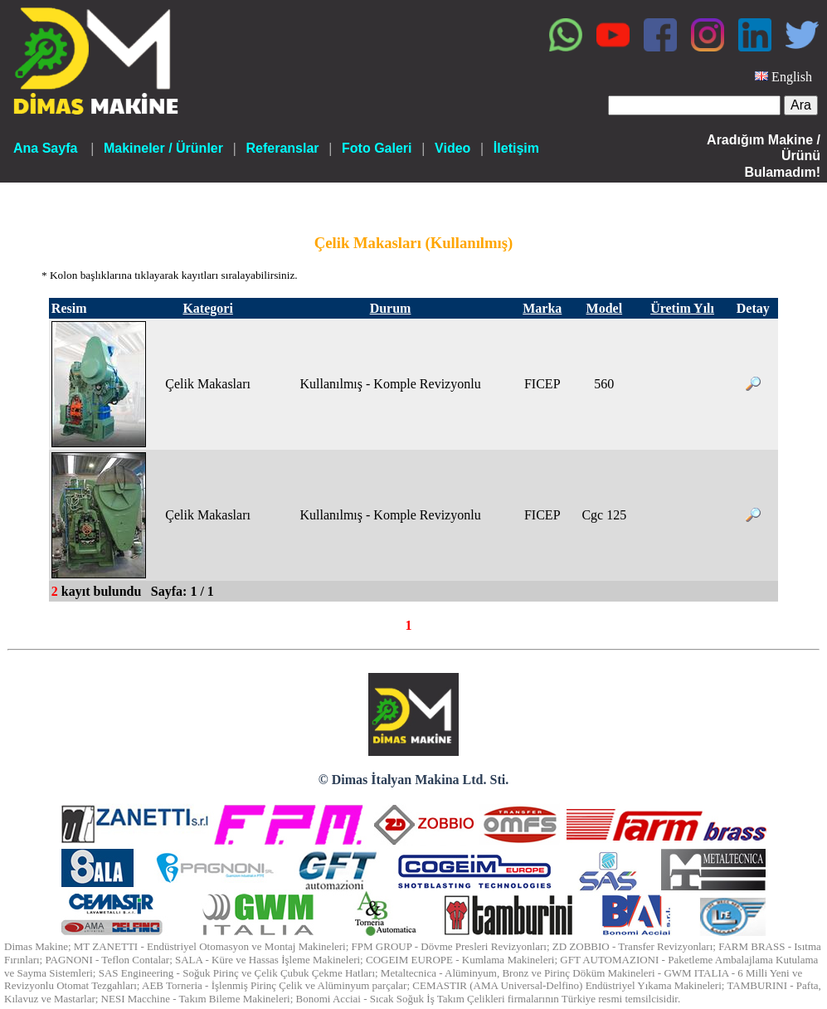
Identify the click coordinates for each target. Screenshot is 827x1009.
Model (604, 308)
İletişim (516, 148)
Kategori (207, 308)
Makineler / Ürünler (163, 148)
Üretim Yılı (682, 308)
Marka (542, 308)
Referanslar (282, 148)
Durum (390, 308)
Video (452, 148)
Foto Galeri (376, 148)
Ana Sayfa (45, 148)
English (791, 77)
